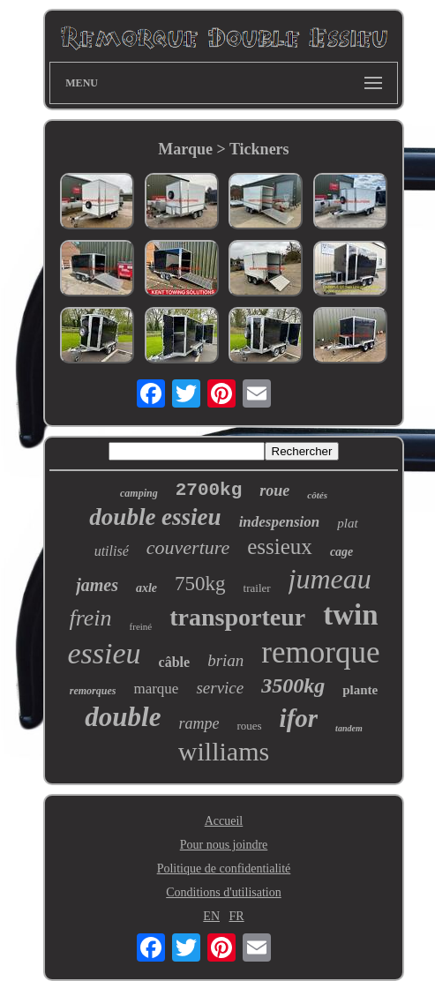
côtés (317, 495)
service (220, 687)
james (97, 585)
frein (90, 618)
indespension (279, 521)
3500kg (293, 685)
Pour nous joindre (224, 844)
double (123, 716)
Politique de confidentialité (224, 868)
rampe (198, 723)
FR (236, 916)
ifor (299, 718)
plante (360, 690)
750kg (200, 584)
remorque (320, 652)
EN (211, 916)
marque (155, 688)
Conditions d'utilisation (223, 892)
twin (350, 615)
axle (146, 588)
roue (274, 490)
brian (225, 660)
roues (248, 725)
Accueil (224, 820)
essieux (279, 546)
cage (341, 551)
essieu (104, 653)
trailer (257, 588)
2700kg (209, 490)
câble (175, 662)
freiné (141, 626)
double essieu (155, 517)
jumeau (330, 579)
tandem (349, 728)
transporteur (237, 617)
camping (139, 493)
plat (347, 523)
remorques (93, 691)
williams (223, 751)
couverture (187, 547)
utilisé (111, 550)
